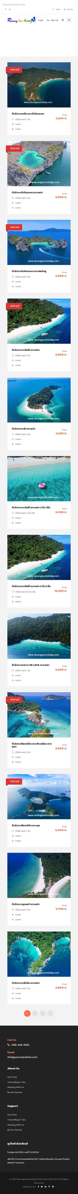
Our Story (12, 1077)
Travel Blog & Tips (16, 1082)
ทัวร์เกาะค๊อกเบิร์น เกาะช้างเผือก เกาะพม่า (32, 745)
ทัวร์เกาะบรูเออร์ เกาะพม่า (26, 904)
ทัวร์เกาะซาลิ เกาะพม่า (23, 429)
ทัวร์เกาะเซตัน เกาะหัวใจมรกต (28, 114)
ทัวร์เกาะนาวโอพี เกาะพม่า (26, 350)
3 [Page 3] (42, 1013)
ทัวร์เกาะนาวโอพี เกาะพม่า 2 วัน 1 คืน (31, 507)
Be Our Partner (14, 1092)
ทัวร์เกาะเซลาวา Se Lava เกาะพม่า (30, 665)
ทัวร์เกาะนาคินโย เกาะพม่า (26, 983)
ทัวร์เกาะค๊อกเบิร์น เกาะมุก (26, 825)
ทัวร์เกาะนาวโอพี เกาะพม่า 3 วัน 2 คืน (31, 586)
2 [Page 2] (34, 1013)
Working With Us (15, 1087)
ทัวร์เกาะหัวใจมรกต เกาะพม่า (27, 192)
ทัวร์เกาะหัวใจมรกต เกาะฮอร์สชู (29, 271)
